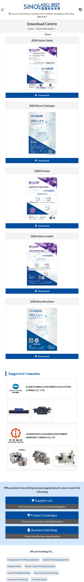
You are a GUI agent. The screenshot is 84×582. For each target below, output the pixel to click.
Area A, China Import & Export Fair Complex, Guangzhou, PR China (41, 13)
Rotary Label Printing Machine (40, 566)
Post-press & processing (46, 572)
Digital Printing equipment (56, 559)
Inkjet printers (14, 566)
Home (31, 28)
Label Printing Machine (18, 572)
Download (42, 95)
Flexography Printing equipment (23, 559)
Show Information (45, 28)
